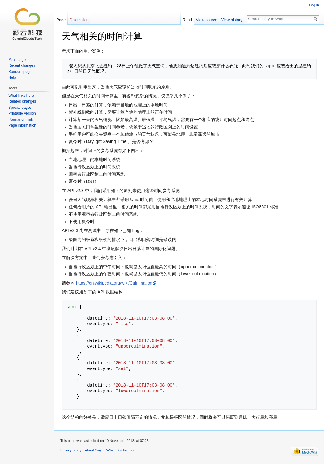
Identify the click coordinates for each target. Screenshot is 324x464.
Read (187, 20)
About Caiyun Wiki (99, 450)
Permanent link (20, 119)
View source (206, 20)
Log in (314, 5)
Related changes (22, 101)
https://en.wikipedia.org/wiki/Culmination (114, 283)
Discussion (79, 20)
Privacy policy (70, 450)
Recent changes (21, 65)
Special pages (19, 107)
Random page (19, 71)
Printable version (22, 113)
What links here (21, 95)
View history (231, 20)
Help (12, 77)
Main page (17, 59)
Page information (22, 125)
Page (61, 20)
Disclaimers (125, 450)
